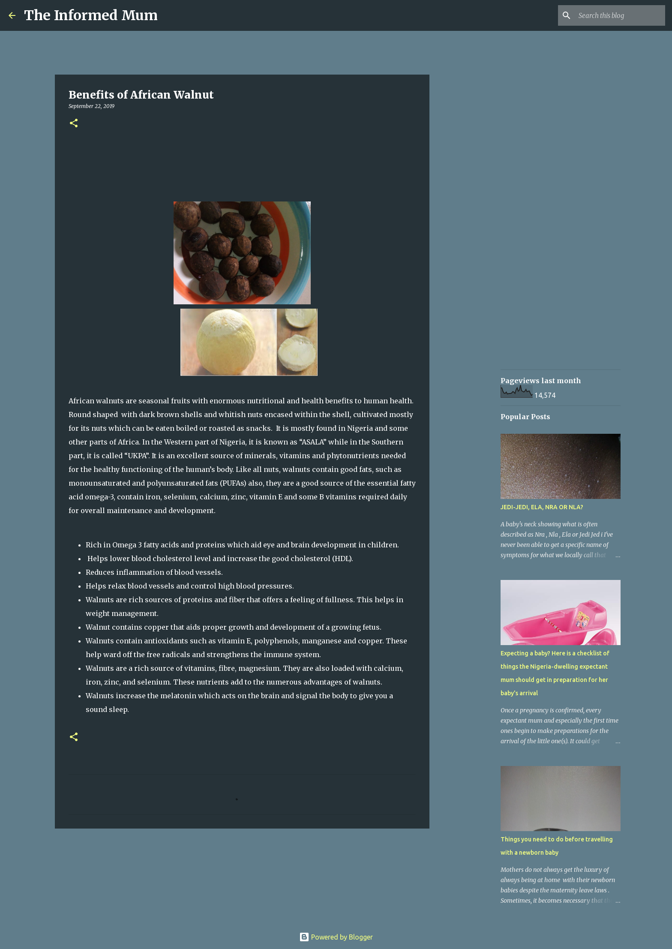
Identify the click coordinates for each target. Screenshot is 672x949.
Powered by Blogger (336, 937)
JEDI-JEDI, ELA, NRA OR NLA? (542, 507)
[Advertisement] (473, 370)
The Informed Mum (91, 15)
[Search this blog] (620, 15)
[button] (74, 123)
